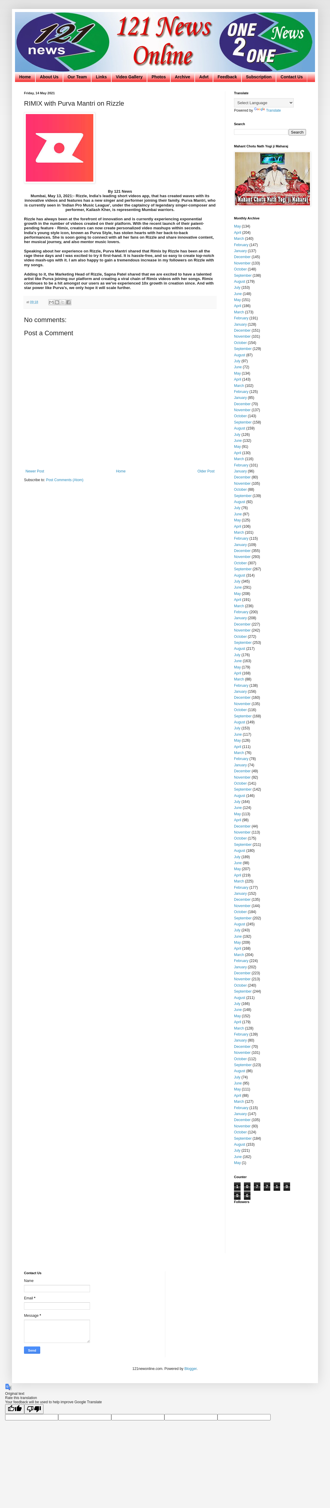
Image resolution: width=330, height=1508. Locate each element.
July (237, 287)
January (240, 251)
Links (101, 76)
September (243, 275)
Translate (267, 110)
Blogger (190, 1369)
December (242, 257)
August (239, 281)
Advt (203, 76)
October (240, 269)
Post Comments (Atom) (64, 480)
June (238, 294)
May (237, 226)
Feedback (227, 76)
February (241, 245)
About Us (49, 76)
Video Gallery (129, 76)
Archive (182, 76)
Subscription (259, 76)
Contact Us (291, 76)
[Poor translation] (34, 1409)
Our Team (77, 76)
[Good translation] (14, 1409)
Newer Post (35, 471)
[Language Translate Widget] (264, 102)
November (242, 263)
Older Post (205, 471)
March (239, 239)
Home (25, 76)
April (237, 233)
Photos (159, 76)
